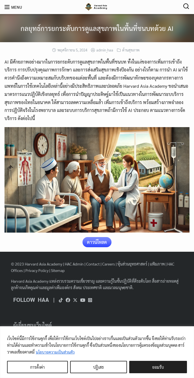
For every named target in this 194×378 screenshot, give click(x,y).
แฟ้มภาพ (157, 263)
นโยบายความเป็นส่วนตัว (55, 351)
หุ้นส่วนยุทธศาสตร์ (132, 263)
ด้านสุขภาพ (130, 50)
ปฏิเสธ (98, 367)
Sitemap (58, 270)
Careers (108, 263)
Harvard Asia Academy (43, 263)
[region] (97, 352)
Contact (93, 263)
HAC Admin (74, 263)
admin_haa (104, 50)
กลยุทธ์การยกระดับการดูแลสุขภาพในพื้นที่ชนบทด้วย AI (97, 28)
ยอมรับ (158, 367)
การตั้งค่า (37, 367)
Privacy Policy (36, 270)
